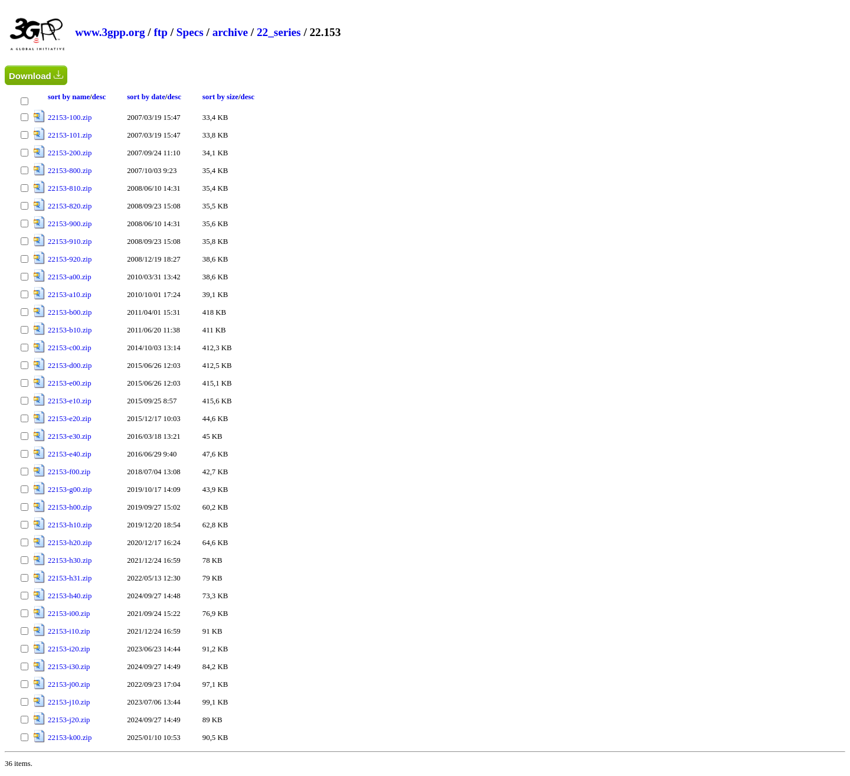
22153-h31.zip (69, 578)
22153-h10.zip (69, 525)
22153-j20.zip (69, 720)
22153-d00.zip (69, 365)
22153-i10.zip (69, 631)
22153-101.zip (69, 135)
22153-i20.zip (69, 649)
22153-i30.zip (69, 667)
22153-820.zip (69, 206)
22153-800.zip (69, 171)
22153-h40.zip (69, 596)
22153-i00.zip (69, 613)
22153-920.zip (69, 259)
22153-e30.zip (69, 436)
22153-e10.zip (69, 401)
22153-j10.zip (69, 702)
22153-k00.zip (69, 737)
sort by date (146, 97)
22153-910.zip (69, 241)
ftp (160, 32)
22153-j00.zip (69, 684)
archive (230, 32)
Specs (190, 32)
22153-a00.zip (69, 277)
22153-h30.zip (69, 560)
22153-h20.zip (69, 543)
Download (36, 75)
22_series (279, 32)
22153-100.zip (69, 117)
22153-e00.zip (69, 383)
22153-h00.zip (69, 507)
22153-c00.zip (69, 348)
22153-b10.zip (69, 330)
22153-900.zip (69, 224)
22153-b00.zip (69, 312)
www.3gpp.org (110, 32)
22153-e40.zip (69, 454)
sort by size (220, 97)
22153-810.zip (69, 188)
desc (99, 97)
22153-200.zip (69, 153)
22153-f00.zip (69, 472)
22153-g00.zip (69, 489)
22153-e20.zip (69, 419)
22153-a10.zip (69, 295)
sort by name (69, 97)
